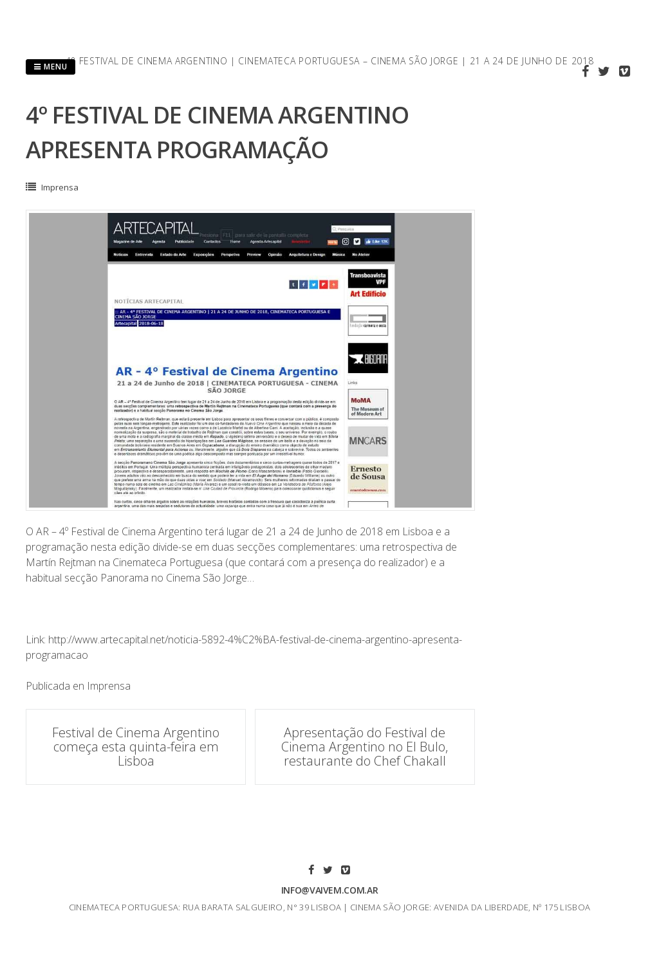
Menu (50, 66)
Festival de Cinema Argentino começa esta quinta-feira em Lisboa (135, 746)
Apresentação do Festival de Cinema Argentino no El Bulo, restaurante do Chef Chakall (364, 746)
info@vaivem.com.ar (329, 890)
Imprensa (60, 187)
